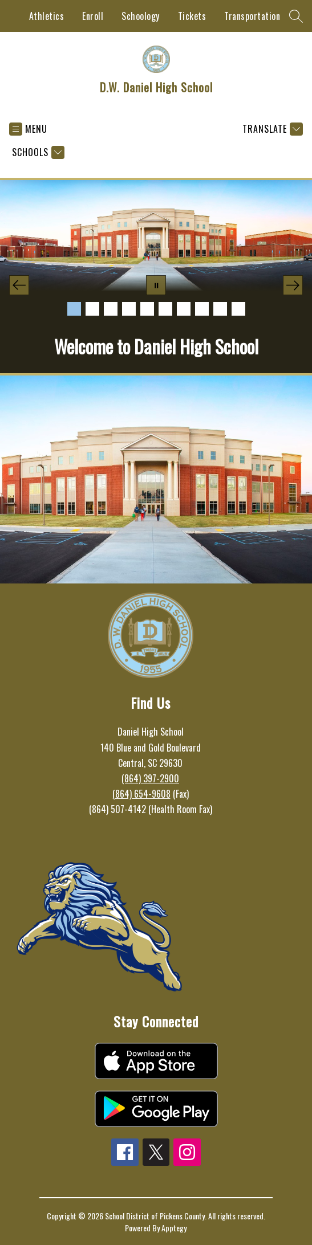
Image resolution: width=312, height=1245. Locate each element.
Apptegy (174, 1228)
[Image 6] (165, 309)
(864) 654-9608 (141, 794)
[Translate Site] (271, 129)
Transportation (252, 16)
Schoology (140, 16)
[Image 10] (238, 309)
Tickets (192, 16)
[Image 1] (74, 309)
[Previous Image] (19, 285)
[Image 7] (184, 309)
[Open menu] (28, 129)
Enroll (92, 16)
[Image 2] (92, 309)
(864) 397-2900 (150, 778)
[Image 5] (147, 309)
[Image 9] (220, 309)
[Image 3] (110, 309)
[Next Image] (293, 285)
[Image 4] (129, 309)
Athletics (46, 16)
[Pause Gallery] (156, 285)
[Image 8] (202, 309)
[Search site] (296, 16)
